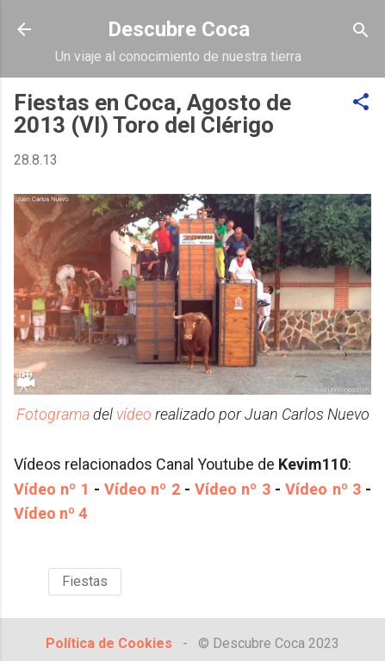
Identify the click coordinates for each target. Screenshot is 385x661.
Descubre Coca (179, 29)
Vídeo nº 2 (142, 489)
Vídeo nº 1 (52, 489)
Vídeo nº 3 (232, 489)
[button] (361, 103)
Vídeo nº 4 (50, 513)
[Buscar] (361, 31)
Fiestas (85, 581)
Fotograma (53, 414)
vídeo (134, 414)
